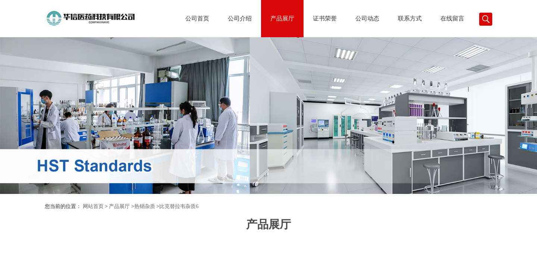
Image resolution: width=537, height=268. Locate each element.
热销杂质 (144, 206)
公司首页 (197, 18)
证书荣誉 (325, 18)
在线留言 (452, 18)
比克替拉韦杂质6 (178, 206)
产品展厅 (282, 18)
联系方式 (410, 18)
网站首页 (93, 206)
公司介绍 (240, 18)
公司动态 (367, 18)
